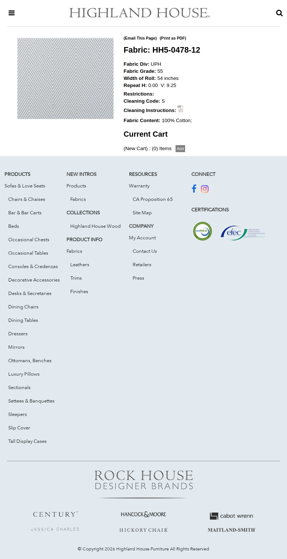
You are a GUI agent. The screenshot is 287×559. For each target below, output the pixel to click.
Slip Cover (19, 428)
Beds (13, 226)
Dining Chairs (23, 307)
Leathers (79, 264)
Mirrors (16, 347)
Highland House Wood (95, 226)
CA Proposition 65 (153, 199)
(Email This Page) (140, 38)
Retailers (142, 264)
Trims (76, 278)
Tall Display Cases (27, 441)
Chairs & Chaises (26, 199)
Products (76, 186)
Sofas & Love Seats (24, 186)
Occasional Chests (28, 239)
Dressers (18, 333)
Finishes (79, 291)
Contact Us (145, 251)
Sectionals (19, 387)
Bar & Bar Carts (24, 212)
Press (138, 278)
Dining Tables (23, 320)
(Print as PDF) (173, 38)
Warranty (139, 186)
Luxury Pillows (24, 374)
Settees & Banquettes (31, 401)
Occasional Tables (28, 253)
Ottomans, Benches (30, 360)
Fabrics (78, 199)
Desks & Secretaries (30, 293)
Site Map (142, 212)
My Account (142, 237)
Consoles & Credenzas (33, 266)
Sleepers (17, 414)
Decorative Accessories (34, 280)
